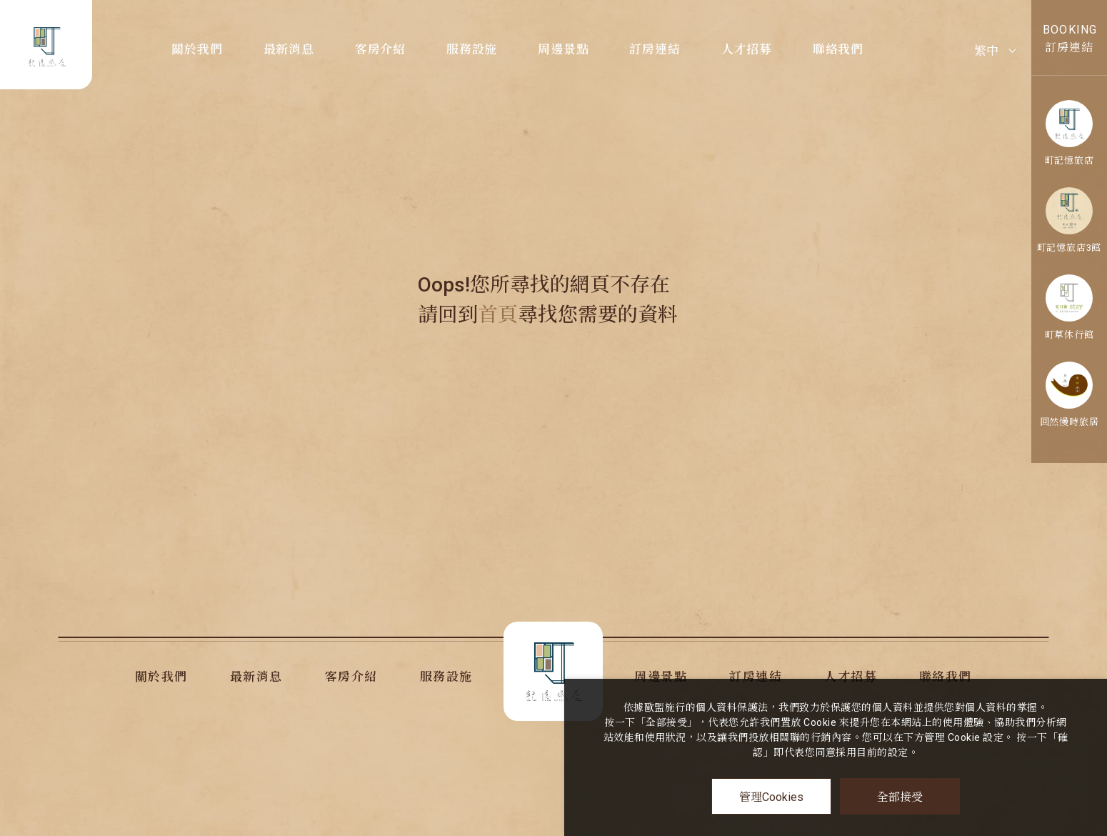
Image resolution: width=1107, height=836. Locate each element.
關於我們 (196, 49)
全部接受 (900, 796)
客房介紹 (380, 49)
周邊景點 (563, 49)
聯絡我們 (838, 49)
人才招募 (746, 49)
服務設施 (471, 49)
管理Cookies (771, 797)
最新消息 (289, 49)
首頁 (498, 315)
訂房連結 (654, 49)
